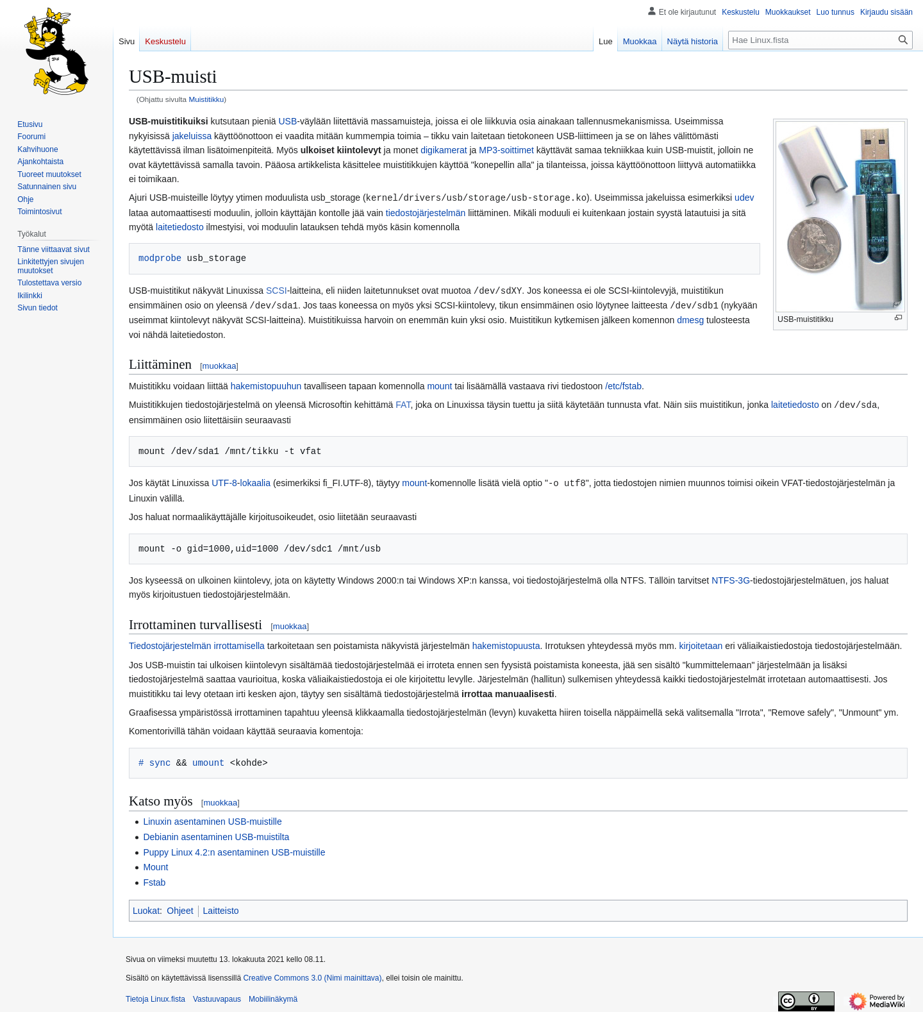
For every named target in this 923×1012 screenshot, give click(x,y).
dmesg (690, 318)
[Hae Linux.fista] (820, 40)
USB (287, 121)
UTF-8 (224, 480)
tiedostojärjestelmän (426, 212)
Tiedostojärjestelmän (170, 642)
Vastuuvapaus (217, 995)
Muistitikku (206, 99)
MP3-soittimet (506, 150)
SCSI (276, 290)
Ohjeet (180, 907)
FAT (402, 403)
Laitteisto (221, 907)
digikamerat (443, 150)
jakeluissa (192, 136)
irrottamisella (239, 642)
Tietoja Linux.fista (155, 995)
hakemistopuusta (506, 642)
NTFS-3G (730, 577)
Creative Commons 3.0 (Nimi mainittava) (312, 974)
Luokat (146, 907)
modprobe (159, 257)
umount (208, 760)
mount (439, 384)
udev (744, 197)
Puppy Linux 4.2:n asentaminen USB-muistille (234, 849)
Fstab (154, 879)
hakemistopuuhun (266, 384)
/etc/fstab (623, 384)
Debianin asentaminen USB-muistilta (216, 834)
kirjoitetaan (701, 642)
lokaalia (255, 480)
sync (160, 760)
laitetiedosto (180, 226)
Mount (155, 864)
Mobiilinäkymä (273, 995)
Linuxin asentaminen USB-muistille (212, 818)
